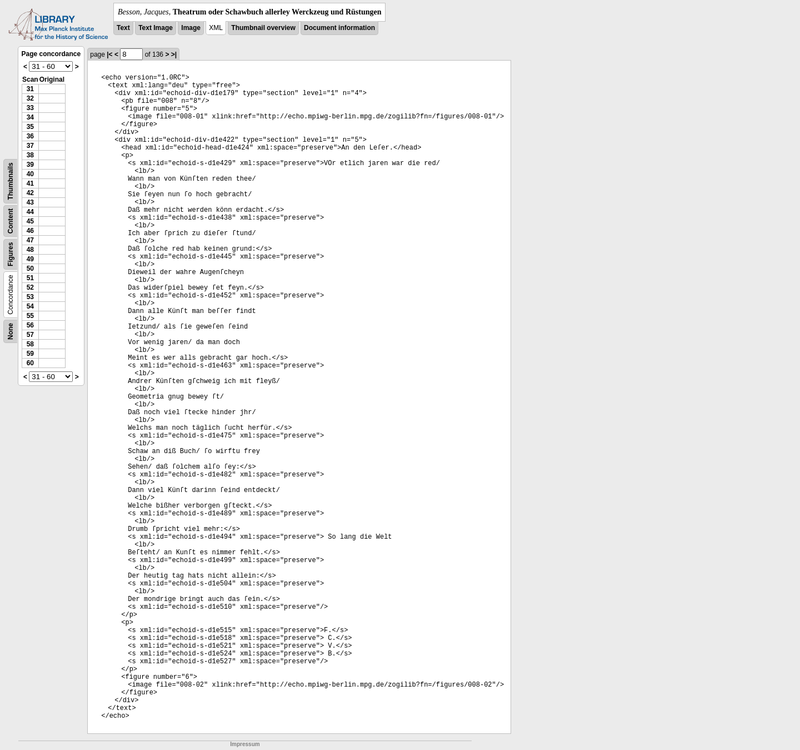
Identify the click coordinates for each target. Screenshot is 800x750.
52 (30, 287)
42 (30, 193)
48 (30, 250)
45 (30, 221)
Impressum (244, 744)
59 (30, 353)
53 (30, 297)
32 (30, 98)
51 (30, 278)
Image (191, 28)
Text (123, 28)
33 (30, 108)
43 (30, 202)
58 (30, 344)
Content (10, 221)
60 (30, 363)
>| (174, 54)
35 (30, 127)
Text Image (155, 28)
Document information (339, 28)
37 (30, 146)
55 (30, 316)
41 (30, 183)
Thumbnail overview (263, 28)
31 (30, 89)
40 (30, 174)
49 (30, 259)
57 (30, 335)
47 (30, 240)
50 (30, 268)
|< (109, 54)
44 (30, 212)
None (10, 331)
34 (30, 117)
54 (30, 306)
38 (30, 155)
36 (30, 136)
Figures (10, 254)
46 (30, 231)
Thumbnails (10, 181)
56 (30, 325)
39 (30, 164)
